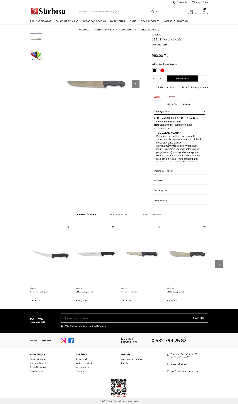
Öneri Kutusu (179, 200)
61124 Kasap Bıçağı (39, 292)
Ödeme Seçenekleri (179, 170)
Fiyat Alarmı (187, 104)
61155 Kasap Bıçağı (84, 292)
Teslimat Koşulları (38, 359)
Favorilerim (180, 2)
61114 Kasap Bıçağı (130, 292)
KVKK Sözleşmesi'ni (73, 326)
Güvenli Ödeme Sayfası (131, 359)
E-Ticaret (110, 401)
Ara (155, 11)
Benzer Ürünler (87, 214)
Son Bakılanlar (120, 214)
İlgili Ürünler (152, 214)
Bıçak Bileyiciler (150, 21)
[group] (96, 84)
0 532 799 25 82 (169, 340)
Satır (133, 21)
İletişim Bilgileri (82, 359)
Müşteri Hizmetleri (84, 363)
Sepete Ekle (182, 78)
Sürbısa (156, 34)
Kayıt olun (199, 318)
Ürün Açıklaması (179, 111)
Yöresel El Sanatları (176, 21)
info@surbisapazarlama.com (184, 371)
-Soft (102, 401)
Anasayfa (84, 30)
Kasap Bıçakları (127, 30)
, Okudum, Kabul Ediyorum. (83, 326)
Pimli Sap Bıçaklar (40, 21)
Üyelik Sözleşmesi (38, 367)
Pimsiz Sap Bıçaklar (67, 21)
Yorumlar (179, 180)
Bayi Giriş (125, 363)
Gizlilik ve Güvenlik (38, 363)
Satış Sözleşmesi (38, 371)
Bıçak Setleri (118, 21)
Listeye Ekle (172, 104)
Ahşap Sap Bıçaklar (94, 21)
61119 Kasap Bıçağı (175, 292)
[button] (135, 84)
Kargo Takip (200, 2)
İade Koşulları (179, 190)
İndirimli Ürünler (82, 367)
